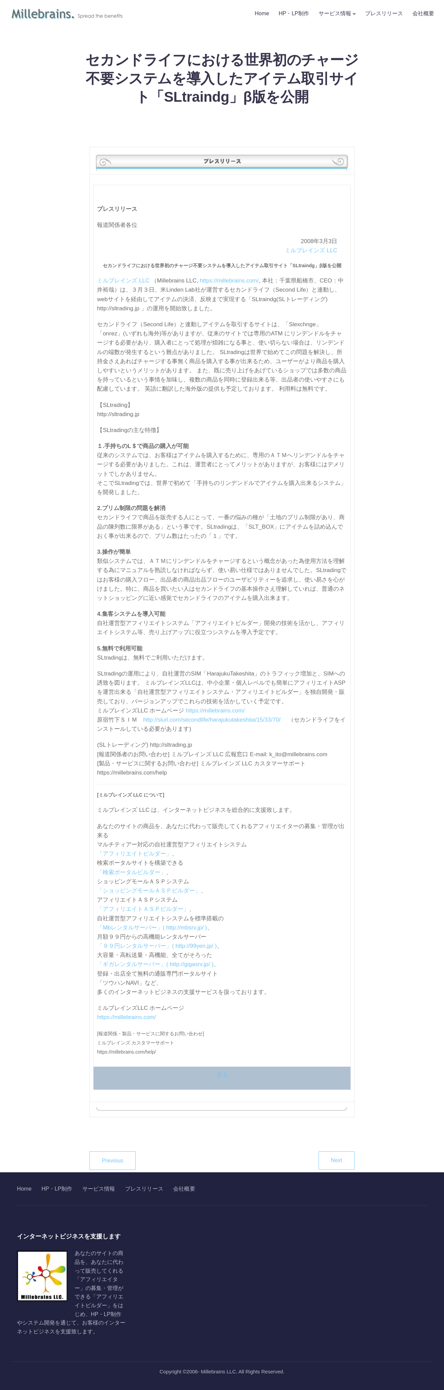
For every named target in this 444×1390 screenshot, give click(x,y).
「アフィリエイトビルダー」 (134, 853)
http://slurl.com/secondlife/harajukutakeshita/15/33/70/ (211, 720)
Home (262, 13)
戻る (222, 1075)
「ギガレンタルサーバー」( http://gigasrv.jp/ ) (155, 964)
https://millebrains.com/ (229, 280)
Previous (112, 1160)
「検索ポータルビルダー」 (131, 872)
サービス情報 (335, 13)
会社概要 (423, 13)
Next (336, 1160)
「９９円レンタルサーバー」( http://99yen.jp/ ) (157, 946)
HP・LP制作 (294, 13)
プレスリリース (384, 13)
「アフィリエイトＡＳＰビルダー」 (143, 909)
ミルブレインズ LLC (311, 250)
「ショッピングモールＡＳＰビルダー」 (149, 890)
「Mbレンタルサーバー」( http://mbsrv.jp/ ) (152, 927)
